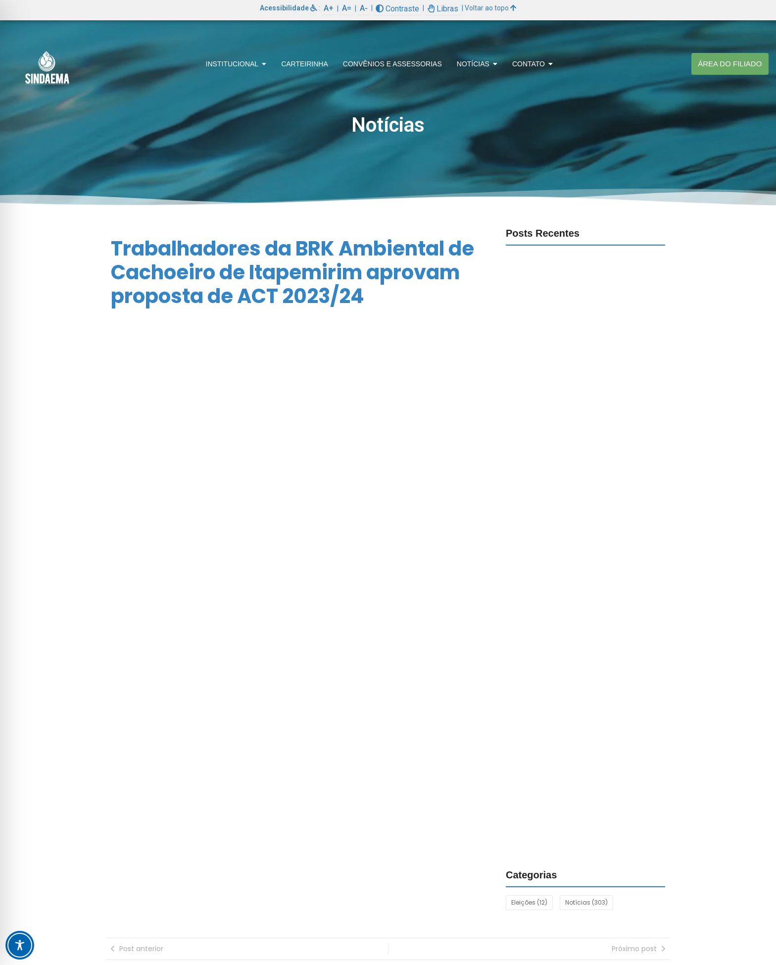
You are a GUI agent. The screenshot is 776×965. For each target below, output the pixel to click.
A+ (329, 8)
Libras (443, 8)
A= (346, 8)
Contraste (397, 8)
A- (364, 8)
